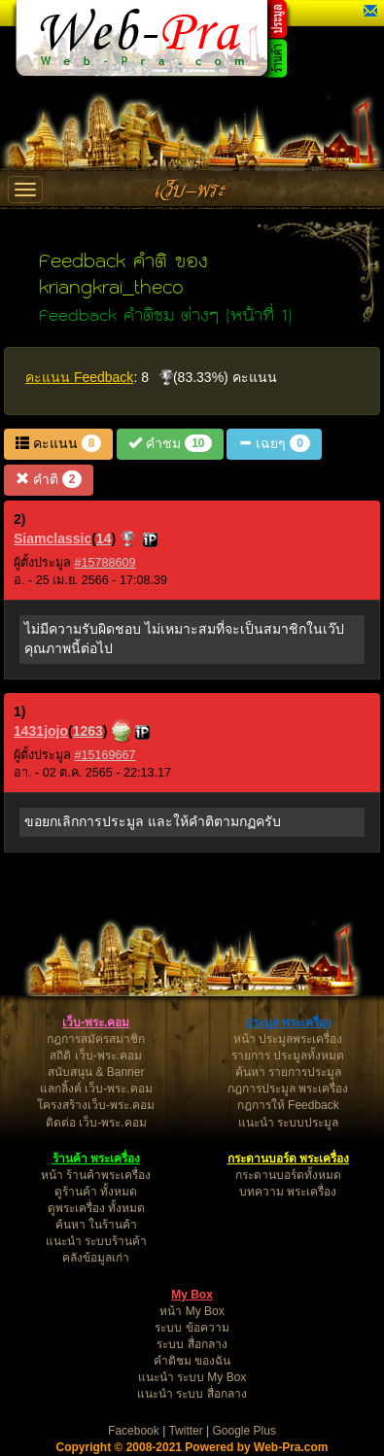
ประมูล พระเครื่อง (288, 1022)
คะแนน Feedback (79, 377)
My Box (192, 1294)
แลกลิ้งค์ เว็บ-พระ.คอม (96, 1088)
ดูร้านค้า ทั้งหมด (95, 1191)
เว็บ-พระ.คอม (95, 1022)
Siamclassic (52, 538)
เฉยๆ (273, 443)
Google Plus (244, 1431)
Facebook (133, 1431)
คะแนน (58, 443)
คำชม (169, 443)
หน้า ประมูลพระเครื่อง (287, 1039)
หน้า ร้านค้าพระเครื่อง (96, 1175)
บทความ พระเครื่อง (287, 1191)
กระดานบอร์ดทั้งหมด (288, 1175)
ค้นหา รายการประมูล (288, 1072)
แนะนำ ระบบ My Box (192, 1377)
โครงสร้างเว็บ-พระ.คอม (96, 1105)
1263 (88, 731)
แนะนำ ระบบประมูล (288, 1122)
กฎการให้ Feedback (288, 1105)
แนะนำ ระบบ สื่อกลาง (192, 1394)
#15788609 (105, 563)
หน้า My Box (191, 1311)
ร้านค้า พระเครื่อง (96, 1158)
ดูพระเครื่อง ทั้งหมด (96, 1208)
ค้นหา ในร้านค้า (96, 1224)
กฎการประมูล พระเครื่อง (287, 1088)
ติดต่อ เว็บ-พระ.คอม (96, 1122)
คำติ (49, 479)
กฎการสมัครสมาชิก (96, 1039)
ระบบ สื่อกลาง (192, 1344)
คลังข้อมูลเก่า (95, 1258)
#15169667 (105, 755)
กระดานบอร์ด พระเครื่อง (288, 1158)
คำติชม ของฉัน (192, 1361)
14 (104, 538)
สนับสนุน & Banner (96, 1072)
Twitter (185, 1431)
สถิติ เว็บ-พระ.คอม (96, 1055)
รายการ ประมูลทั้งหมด (287, 1055)
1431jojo (41, 731)
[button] (370, 11)
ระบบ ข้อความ (191, 1328)
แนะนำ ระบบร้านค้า (96, 1241)
